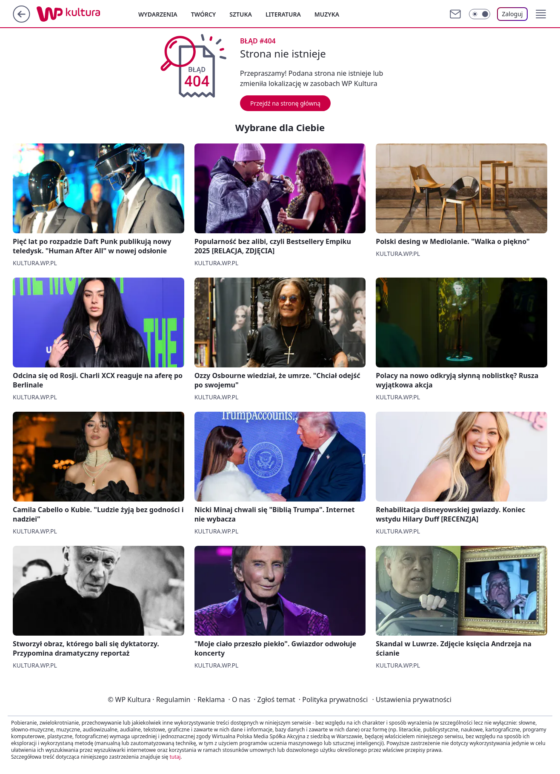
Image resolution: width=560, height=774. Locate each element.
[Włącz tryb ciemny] (479, 14)
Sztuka (240, 14)
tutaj (174, 756)
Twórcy (203, 14)
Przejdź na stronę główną (285, 103)
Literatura (283, 14)
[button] (541, 14)
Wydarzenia (157, 14)
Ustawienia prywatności (411, 699)
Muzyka (326, 14)
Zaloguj (512, 14)
